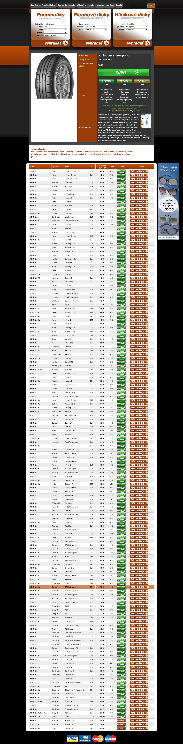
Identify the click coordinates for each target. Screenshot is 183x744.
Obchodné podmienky (66, 5)
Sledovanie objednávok (104, 5)
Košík (151, 5)
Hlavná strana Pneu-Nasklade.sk (43, 5)
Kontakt (119, 5)
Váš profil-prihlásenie (85, 5)
